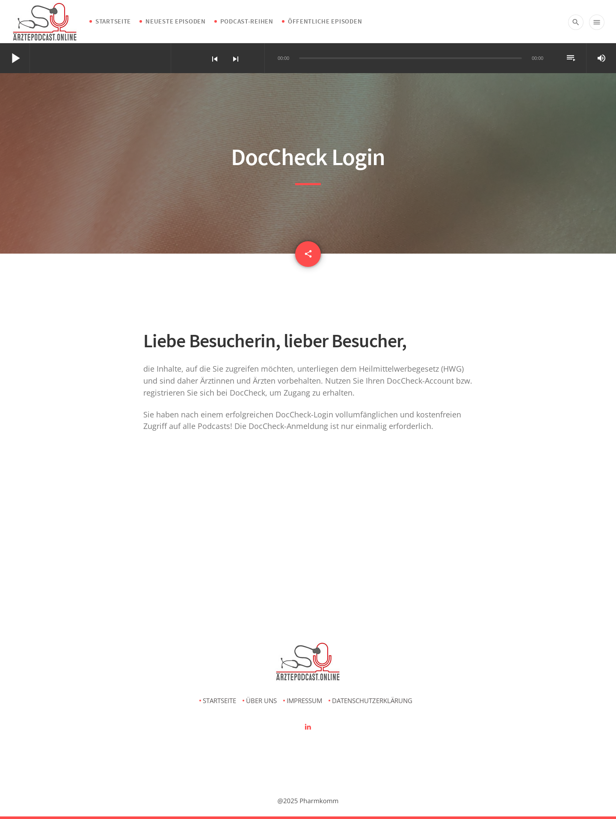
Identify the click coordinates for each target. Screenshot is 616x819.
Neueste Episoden (175, 21)
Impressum (304, 700)
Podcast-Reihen (246, 21)
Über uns (261, 700)
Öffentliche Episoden (325, 21)
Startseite (113, 21)
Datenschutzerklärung (372, 700)
